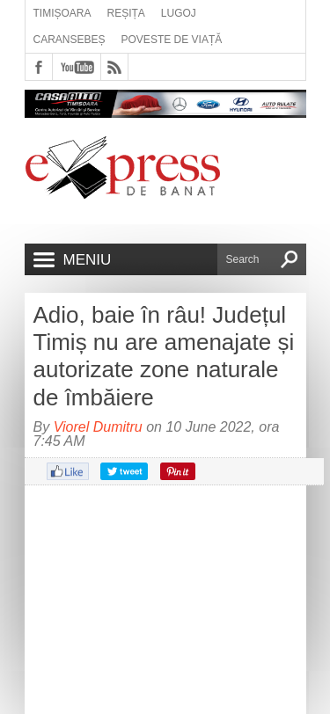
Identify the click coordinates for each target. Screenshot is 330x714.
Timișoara (62, 13)
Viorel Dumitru (98, 426)
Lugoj (178, 13)
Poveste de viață (172, 39)
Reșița (126, 13)
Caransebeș (69, 39)
